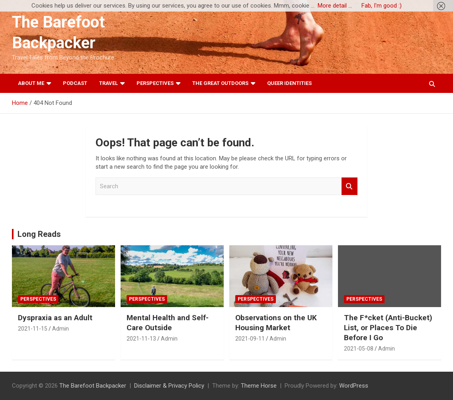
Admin (60, 328)
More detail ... (335, 5)
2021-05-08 (358, 348)
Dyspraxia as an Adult (55, 317)
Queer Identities (289, 83)
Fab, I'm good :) (381, 5)
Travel (108, 83)
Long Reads (39, 234)
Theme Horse (259, 385)
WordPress (353, 385)
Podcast (75, 83)
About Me (31, 83)
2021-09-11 (250, 338)
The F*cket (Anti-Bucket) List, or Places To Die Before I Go (388, 327)
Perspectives (155, 83)
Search (349, 186)
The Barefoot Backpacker (92, 385)
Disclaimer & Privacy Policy (169, 385)
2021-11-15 (32, 328)
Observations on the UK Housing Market (276, 322)
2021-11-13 (141, 338)
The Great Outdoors (220, 83)
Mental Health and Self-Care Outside (168, 322)
